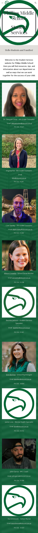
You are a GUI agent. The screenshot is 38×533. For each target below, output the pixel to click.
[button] (2, 3)
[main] (19, 22)
